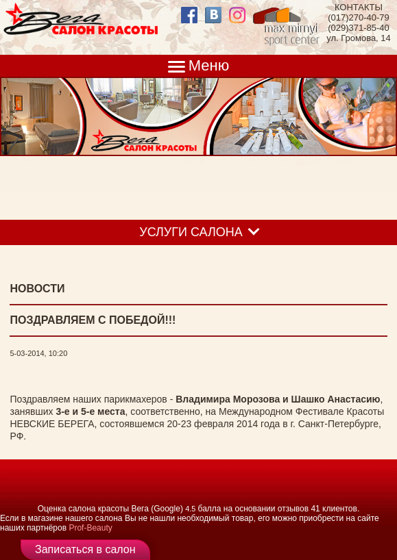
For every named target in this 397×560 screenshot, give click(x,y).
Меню (209, 65)
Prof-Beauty (90, 528)
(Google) (167, 508)
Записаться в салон (85, 549)
